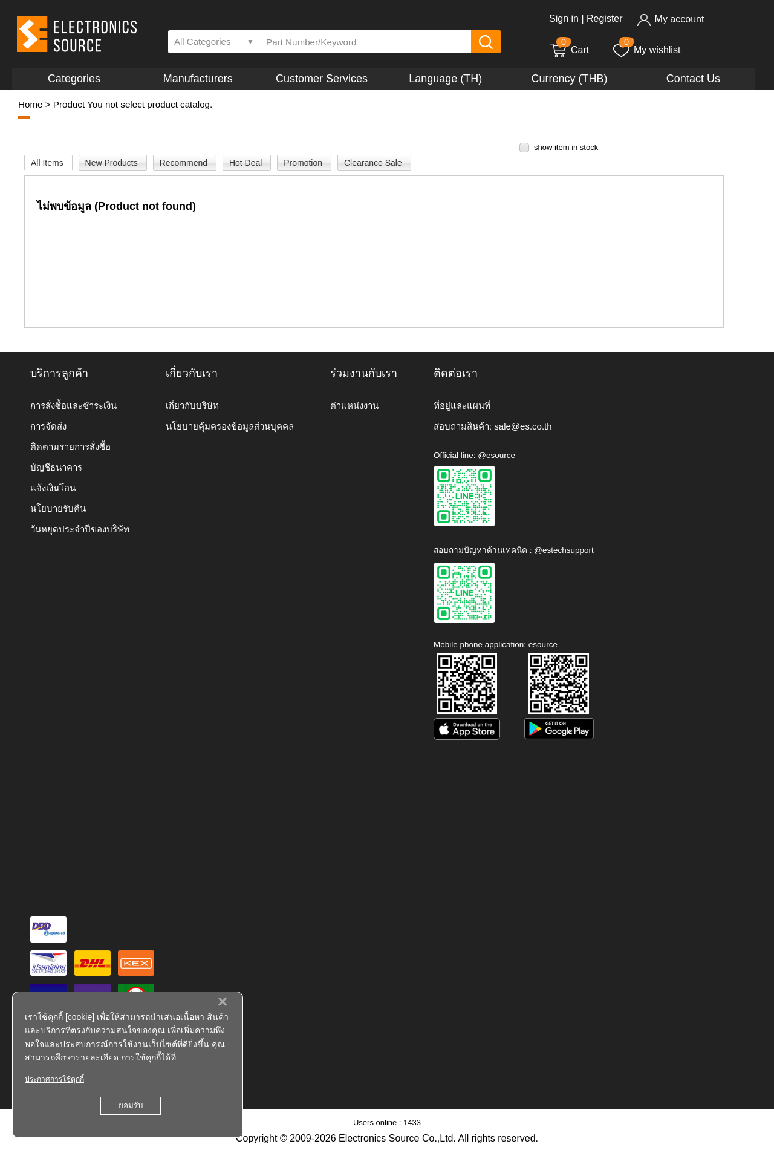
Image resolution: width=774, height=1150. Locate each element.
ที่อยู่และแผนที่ (462, 405)
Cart (569, 50)
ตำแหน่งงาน (354, 405)
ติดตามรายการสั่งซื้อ (70, 447)
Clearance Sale (374, 163)
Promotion (304, 163)
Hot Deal (246, 163)
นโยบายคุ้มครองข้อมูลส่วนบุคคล (230, 426)
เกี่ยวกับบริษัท (192, 405)
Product (69, 104)
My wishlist (646, 50)
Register (605, 18)
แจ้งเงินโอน (53, 488)
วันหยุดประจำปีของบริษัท (79, 529)
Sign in (564, 18)
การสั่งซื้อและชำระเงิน (73, 405)
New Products (112, 163)
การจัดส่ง (48, 426)
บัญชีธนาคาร (56, 467)
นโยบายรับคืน (58, 508)
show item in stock (566, 147)
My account (670, 19)
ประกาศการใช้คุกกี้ (54, 1079)
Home (30, 104)
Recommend (185, 163)
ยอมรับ (131, 1105)
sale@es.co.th (522, 426)
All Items (48, 163)
